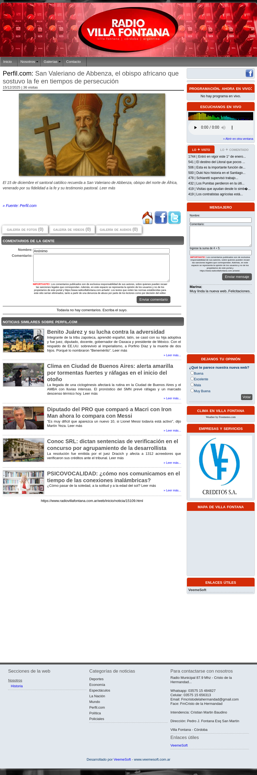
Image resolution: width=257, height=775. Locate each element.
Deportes (96, 679)
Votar (247, 397)
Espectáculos (99, 690)
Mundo (94, 702)
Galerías (51, 62)
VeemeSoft (197, 590)
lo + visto (201, 149)
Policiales (96, 719)
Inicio (7, 62)
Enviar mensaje (237, 277)
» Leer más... (172, 355)
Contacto (73, 62)
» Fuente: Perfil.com (20, 205)
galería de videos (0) (72, 229)
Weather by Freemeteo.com (221, 417)
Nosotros (28, 62)
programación (204, 88)
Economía (97, 685)
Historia (17, 686)
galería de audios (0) (119, 229)
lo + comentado (234, 149)
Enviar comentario (153, 299)
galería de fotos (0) (25, 229)
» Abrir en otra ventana (238, 138)
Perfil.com (97, 707)
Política (95, 713)
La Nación (97, 696)
